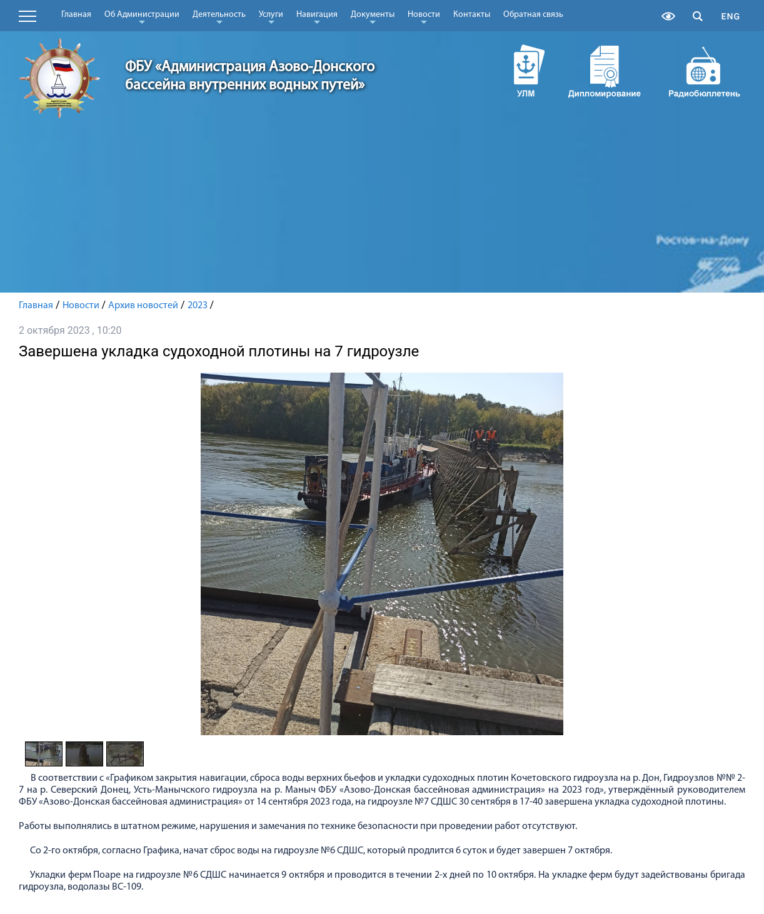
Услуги (271, 17)
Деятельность (219, 17)
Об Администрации (141, 17)
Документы (373, 17)
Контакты (471, 14)
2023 (198, 306)
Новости (424, 17)
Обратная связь (533, 14)
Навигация (317, 17)
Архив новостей (143, 306)
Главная (76, 14)
